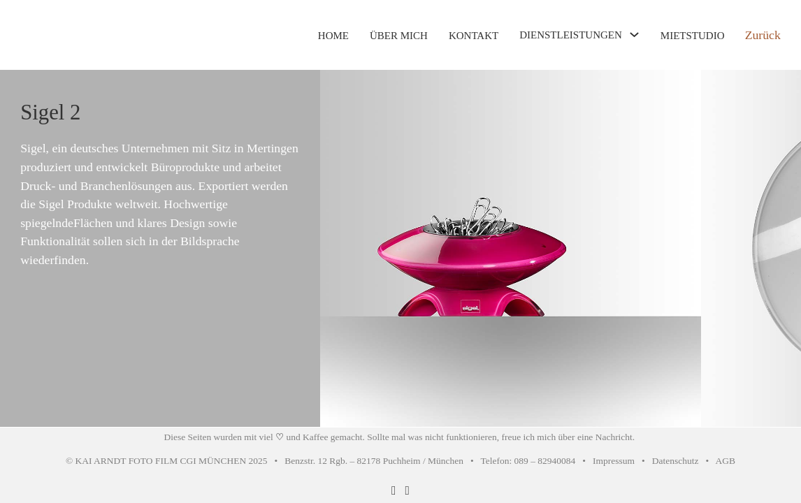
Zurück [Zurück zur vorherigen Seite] (763, 35)
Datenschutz (675, 460)
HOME (333, 35)
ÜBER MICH (399, 35)
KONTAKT (473, 35)
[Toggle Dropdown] (634, 34)
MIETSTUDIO (693, 35)
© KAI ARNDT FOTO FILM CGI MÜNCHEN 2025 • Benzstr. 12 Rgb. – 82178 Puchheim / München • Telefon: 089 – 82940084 (320, 460)
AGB (725, 460)
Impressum (614, 460)
